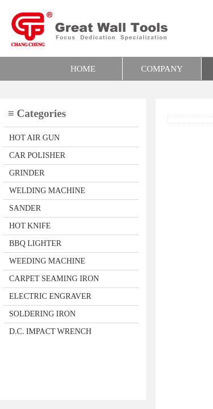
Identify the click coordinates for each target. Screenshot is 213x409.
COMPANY (162, 68)
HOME (82, 68)
